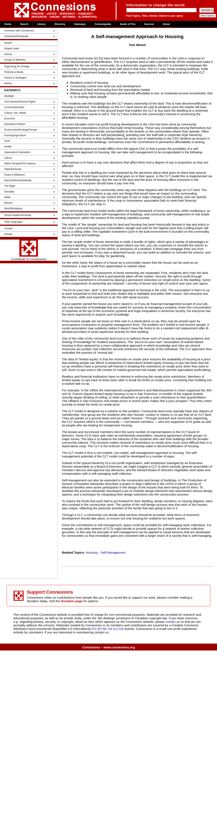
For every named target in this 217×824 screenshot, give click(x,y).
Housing (91, 552)
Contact (8, 228)
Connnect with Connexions (19, 30)
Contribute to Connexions (28, 250)
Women (8, 202)
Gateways (80, 24)
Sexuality (9, 191)
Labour (8, 157)
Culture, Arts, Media (15, 112)
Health (7, 146)
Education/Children (14, 124)
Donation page (72, 601)
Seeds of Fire (127, 24)
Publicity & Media (13, 72)
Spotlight (9, 96)
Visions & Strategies (15, 77)
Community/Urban (14, 107)
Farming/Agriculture (15, 135)
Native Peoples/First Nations (20, 163)
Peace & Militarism (14, 174)
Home (7, 24)
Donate (8, 234)
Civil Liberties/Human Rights (20, 101)
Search (24, 24)
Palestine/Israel (12, 169)
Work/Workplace (13, 208)
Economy (9, 118)
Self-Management (113, 552)
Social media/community (17, 215)
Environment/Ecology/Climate (20, 129)
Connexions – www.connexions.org (108, 647)
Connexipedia (103, 24)
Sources (149, 24)
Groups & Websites (15, 59)
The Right (9, 186)
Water (7, 197)
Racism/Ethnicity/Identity (17, 180)
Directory (59, 24)
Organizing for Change (16, 66)
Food (7, 141)
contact (171, 621)
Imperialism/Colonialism (17, 152)
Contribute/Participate (16, 36)
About (166, 24)
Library (41, 24)
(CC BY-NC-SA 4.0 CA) (107, 628)
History (8, 83)
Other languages (13, 221)
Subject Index (11, 48)
